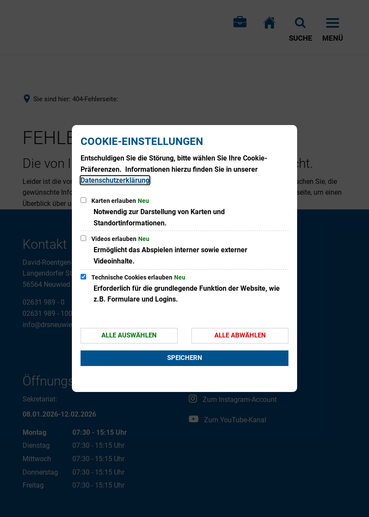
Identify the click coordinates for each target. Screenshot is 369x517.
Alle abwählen (240, 335)
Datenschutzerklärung (115, 180)
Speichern (184, 358)
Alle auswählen (129, 335)
